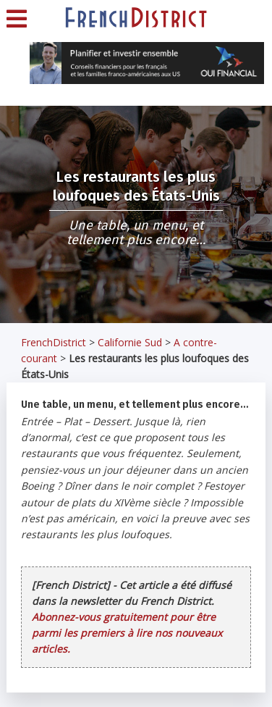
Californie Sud (130, 342)
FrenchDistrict (53, 342)
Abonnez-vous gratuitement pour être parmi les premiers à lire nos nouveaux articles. (127, 633)
